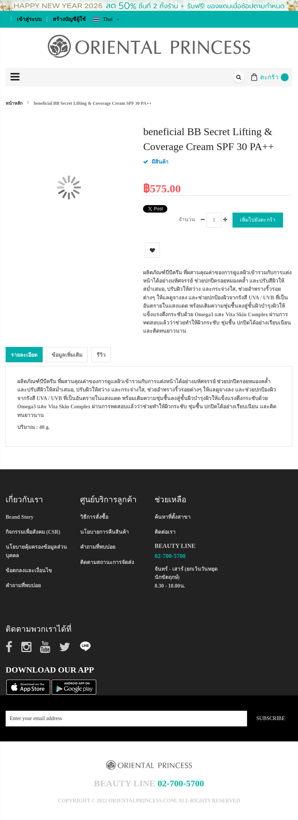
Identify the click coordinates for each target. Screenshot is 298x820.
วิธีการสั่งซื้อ (94, 517)
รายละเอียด (24, 355)
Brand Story (19, 517)
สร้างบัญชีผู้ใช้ (69, 19)
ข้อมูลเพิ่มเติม (67, 355)
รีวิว (101, 355)
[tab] (24, 354)
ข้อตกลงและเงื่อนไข (29, 570)
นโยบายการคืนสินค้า (104, 532)
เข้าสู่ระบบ (29, 19)
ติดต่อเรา (165, 532)
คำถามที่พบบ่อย (23, 585)
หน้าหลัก (14, 103)
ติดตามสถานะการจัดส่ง (107, 562)
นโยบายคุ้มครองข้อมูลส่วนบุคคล (36, 551)
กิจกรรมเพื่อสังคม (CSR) (33, 532)
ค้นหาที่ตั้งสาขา (173, 517)
